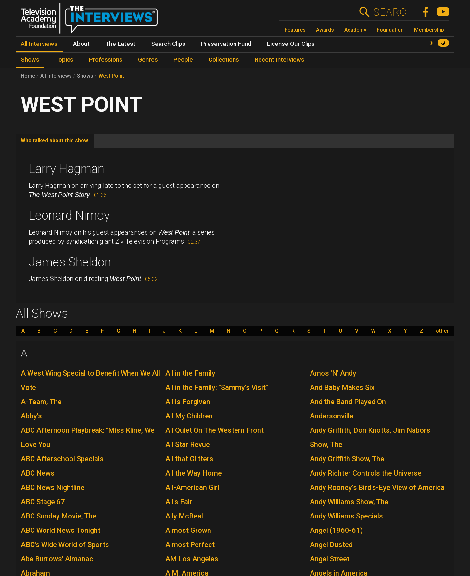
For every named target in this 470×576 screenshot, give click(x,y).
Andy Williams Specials (346, 516)
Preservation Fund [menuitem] (226, 43)
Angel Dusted (331, 545)
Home (28, 76)
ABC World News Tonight (60, 530)
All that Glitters (189, 459)
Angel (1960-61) (336, 530)
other (442, 331)
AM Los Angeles (191, 559)
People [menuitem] (183, 59)
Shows (85, 76)
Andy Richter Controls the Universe (366, 473)
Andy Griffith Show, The (347, 459)
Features (295, 30)
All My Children (189, 416)
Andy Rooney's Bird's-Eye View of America (377, 487)
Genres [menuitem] (148, 59)
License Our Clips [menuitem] (291, 43)
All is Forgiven (187, 402)
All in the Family (190, 373)
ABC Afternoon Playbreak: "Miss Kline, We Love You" (88, 437)
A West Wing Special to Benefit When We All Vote (90, 380)
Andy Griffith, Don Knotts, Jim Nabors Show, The (370, 437)
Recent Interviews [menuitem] (279, 59)
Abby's (31, 416)
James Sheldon (70, 262)
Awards (325, 30)
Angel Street (329, 559)
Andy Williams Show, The (349, 502)
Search (393, 12)
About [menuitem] (81, 43)
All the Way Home (193, 473)
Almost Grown (188, 530)
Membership (429, 30)
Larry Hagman (66, 168)
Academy (355, 30)
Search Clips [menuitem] (168, 43)
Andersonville (331, 416)
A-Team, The (41, 402)
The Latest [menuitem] (120, 43)
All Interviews (56, 76)
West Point (111, 76)
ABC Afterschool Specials (62, 459)
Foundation (390, 30)
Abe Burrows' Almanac (57, 559)
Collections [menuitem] (224, 59)
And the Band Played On (348, 402)
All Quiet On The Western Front (214, 430)
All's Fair (178, 502)
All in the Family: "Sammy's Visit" (216, 387)
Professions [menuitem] (105, 59)
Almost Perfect (190, 545)
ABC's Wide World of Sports (65, 545)
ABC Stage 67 (43, 502)
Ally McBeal (184, 516)
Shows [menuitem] (30, 59)
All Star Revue (187, 445)
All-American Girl (192, 487)
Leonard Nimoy (69, 215)
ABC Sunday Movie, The (58, 516)
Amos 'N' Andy (333, 373)
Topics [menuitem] (64, 59)
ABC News (38, 473)
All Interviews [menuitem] (39, 43)
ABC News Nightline (52, 487)
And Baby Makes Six (342, 387)
